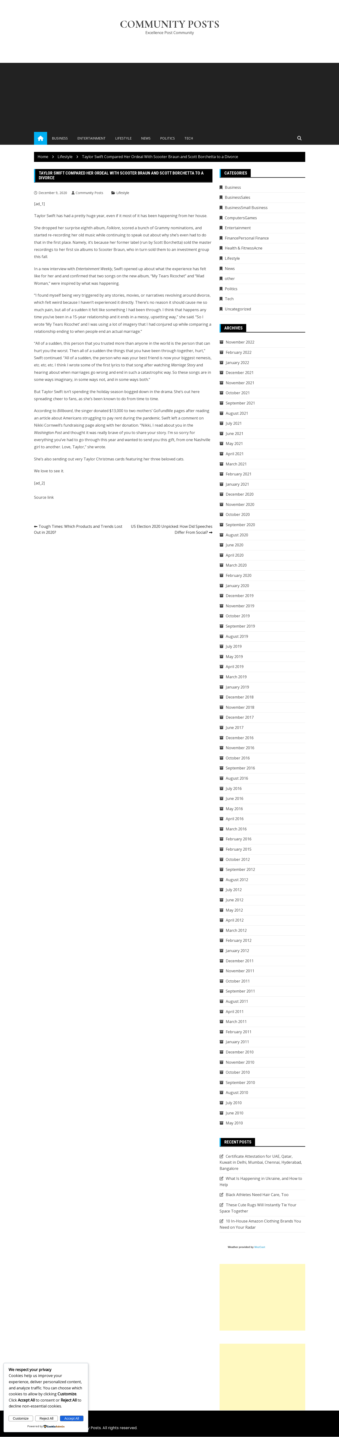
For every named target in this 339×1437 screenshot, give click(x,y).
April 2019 (235, 666)
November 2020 (240, 504)
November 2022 (240, 342)
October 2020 (238, 514)
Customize (21, 1418)
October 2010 (238, 1072)
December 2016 (240, 737)
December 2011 (240, 960)
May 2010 (234, 1123)
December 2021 (240, 372)
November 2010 (240, 1062)
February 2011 (238, 1031)
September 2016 (240, 768)
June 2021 (234, 433)
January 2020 (237, 585)
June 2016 (234, 798)
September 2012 (240, 869)
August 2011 (237, 1001)
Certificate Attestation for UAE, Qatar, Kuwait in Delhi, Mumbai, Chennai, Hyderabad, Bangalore (261, 1162)
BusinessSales (237, 197)
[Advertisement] (169, 96)
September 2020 (240, 525)
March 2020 (236, 565)
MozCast (259, 1247)
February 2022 (238, 352)
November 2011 (240, 971)
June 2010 (234, 1113)
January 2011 (237, 1042)
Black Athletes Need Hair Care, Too (257, 1195)
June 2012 (234, 900)
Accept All (71, 1418)
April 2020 (235, 555)
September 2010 (240, 1082)
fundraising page (79, 425)
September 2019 (240, 626)
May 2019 (234, 656)
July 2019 (234, 646)
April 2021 (235, 453)
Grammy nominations (174, 227)
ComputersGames (241, 217)
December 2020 (240, 494)
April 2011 (235, 1011)
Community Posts (169, 24)
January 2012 (237, 950)
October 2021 (238, 393)
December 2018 (240, 697)
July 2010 (234, 1102)
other (230, 278)
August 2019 (237, 636)
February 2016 (238, 839)
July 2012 (234, 890)
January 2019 (237, 687)
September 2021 (240, 403)
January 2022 (237, 362)
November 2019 (240, 606)
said (190, 317)
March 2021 (236, 464)
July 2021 (234, 423)
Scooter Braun (112, 249)
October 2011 (238, 981)
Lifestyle (123, 138)
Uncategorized (238, 309)
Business (60, 138)
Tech (188, 138)
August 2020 (237, 535)
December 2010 (240, 1052)
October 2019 (238, 616)
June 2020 (234, 545)
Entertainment (91, 138)
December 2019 (240, 596)
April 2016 (235, 819)
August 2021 (237, 413)
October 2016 (238, 758)
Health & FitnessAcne (243, 248)
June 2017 (234, 727)
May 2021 (234, 443)
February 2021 (238, 474)
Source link (44, 497)
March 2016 (236, 829)
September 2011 (240, 991)
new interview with (77, 268)
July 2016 (234, 788)
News (146, 138)
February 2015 (238, 849)
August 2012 (237, 879)
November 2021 (240, 382)
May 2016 (234, 808)
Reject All (46, 1418)
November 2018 (240, 707)
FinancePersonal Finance (247, 238)
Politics (167, 138)
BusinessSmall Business (246, 207)
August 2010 (237, 1092)
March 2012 (236, 930)
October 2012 (238, 859)
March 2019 (236, 676)
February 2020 (238, 575)
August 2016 (237, 778)
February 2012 (238, 940)
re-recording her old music (71, 235)
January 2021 (237, 484)
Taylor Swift (52, 391)
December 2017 (240, 717)
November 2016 (240, 748)
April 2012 (235, 920)
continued (53, 358)
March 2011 (236, 1021)
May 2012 (234, 910)
